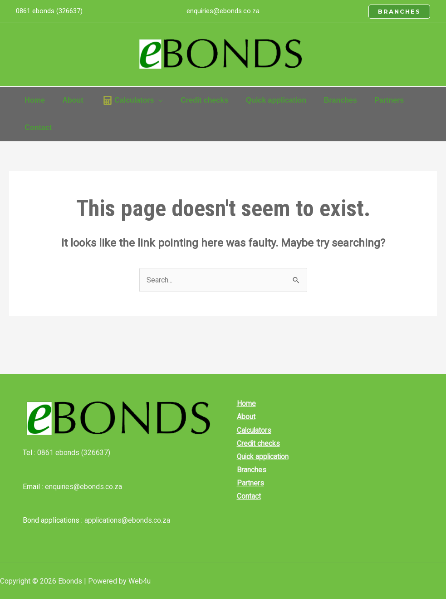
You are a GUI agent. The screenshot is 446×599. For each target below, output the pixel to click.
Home (244, 403)
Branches (249, 471)
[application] (151, 100)
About (244, 417)
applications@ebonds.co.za (128, 520)
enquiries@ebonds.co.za (223, 11)
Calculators (252, 430)
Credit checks (256, 444)
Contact (247, 498)
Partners (248, 484)
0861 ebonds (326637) (73, 452)
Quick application (262, 457)
